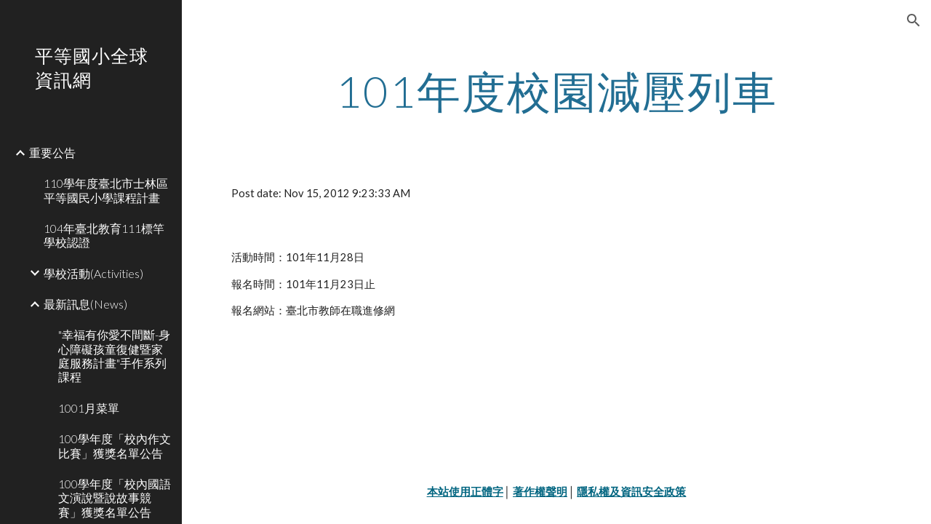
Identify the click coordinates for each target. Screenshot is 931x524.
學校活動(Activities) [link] (93, 273)
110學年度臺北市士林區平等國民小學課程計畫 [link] (106, 190)
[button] (913, 20)
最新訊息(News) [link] (85, 304)
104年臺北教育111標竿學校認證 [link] (104, 235)
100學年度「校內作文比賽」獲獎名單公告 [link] (114, 445)
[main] (556, 91)
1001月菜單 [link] (88, 408)
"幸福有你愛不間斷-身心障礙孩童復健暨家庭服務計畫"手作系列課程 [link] (114, 356)
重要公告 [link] (52, 152)
